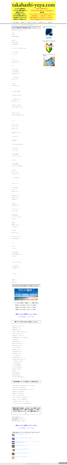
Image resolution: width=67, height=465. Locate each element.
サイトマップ (54, 0)
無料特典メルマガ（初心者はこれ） (32, 22)
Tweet (13, 32)
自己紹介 (49, 37)
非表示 (15, 282)
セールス (24, 30)
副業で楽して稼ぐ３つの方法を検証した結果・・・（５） (23, 449)
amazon (17, 30)
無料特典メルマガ (23, 22)
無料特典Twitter (50, 22)
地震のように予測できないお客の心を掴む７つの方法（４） (24, 437)
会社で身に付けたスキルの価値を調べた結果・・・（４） (23, 456)
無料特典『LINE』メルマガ (42, 22)
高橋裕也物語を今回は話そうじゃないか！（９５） (22, 445)
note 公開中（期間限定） (16, 22)
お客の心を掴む (21, 30)
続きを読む (13, 279)
